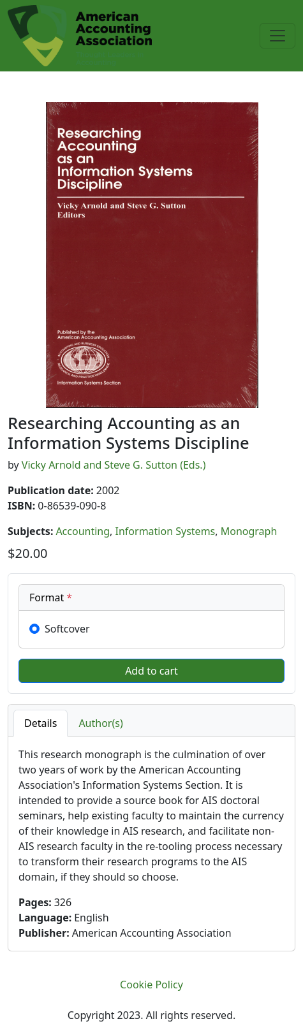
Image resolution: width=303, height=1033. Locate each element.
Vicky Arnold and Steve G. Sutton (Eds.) (114, 465)
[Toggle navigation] (277, 35)
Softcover (67, 629)
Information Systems (165, 531)
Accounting (82, 531)
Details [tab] (40, 723)
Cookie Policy (151, 985)
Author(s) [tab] (100, 723)
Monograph (249, 531)
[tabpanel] (151, 843)
